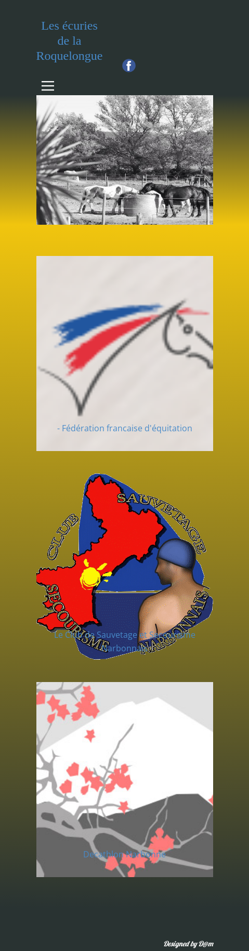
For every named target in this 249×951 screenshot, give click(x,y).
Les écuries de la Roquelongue (69, 40)
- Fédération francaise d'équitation (124, 428)
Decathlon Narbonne (124, 854)
